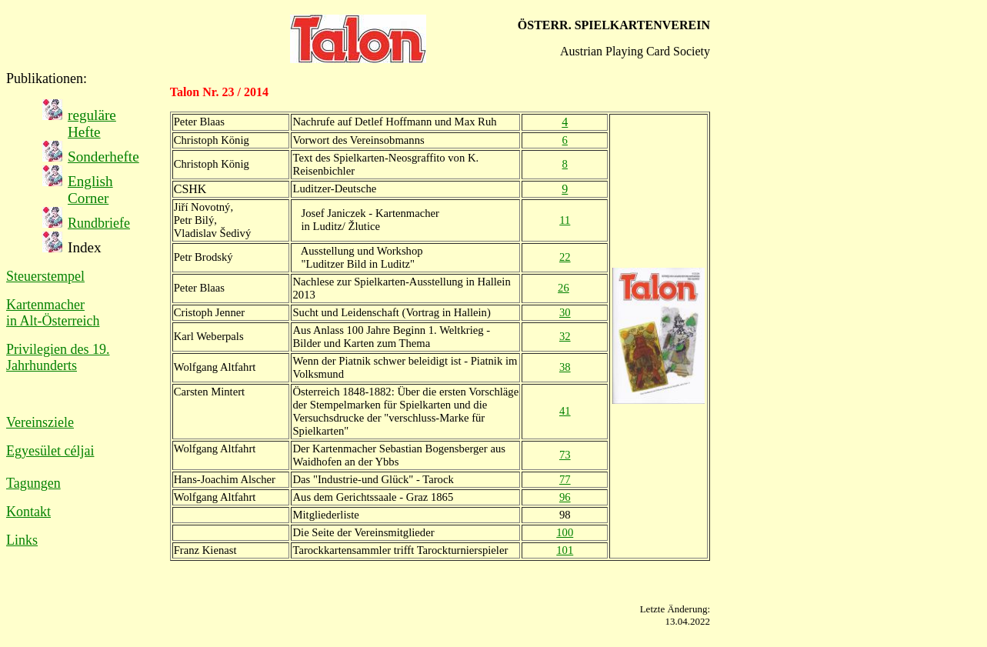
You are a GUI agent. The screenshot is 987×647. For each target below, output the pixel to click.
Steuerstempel (45, 276)
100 (564, 532)
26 (563, 288)
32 (565, 336)
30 (565, 312)
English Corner (90, 189)
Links (22, 540)
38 (565, 367)
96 (565, 497)
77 (565, 479)
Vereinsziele (40, 422)
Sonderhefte (103, 156)
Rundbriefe (99, 223)
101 (564, 550)
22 (565, 257)
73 (565, 455)
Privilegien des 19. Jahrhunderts (57, 357)
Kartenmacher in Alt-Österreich (52, 313)
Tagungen (33, 483)
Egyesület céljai (50, 451)
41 (565, 411)
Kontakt (28, 511)
